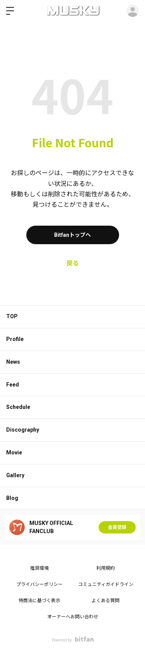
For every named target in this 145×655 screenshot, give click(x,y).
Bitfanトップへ (72, 235)
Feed (12, 385)
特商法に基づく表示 (39, 600)
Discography (22, 430)
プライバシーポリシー (39, 584)
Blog (12, 498)
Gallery (15, 475)
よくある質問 (105, 600)
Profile (15, 339)
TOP (12, 316)
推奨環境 (39, 568)
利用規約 (105, 568)
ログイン (132, 11)
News (13, 362)
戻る (73, 263)
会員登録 (117, 527)
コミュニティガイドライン (105, 584)
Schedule (18, 407)
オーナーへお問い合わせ (72, 617)
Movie (14, 452)
